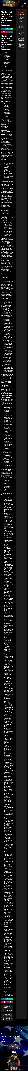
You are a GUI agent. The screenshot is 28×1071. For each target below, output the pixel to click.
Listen (16, 1034)
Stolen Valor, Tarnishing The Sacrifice (8, 887)
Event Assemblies (6, 1036)
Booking (17, 1036)
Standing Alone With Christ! (8, 946)
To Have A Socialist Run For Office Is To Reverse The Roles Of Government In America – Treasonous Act (8, 553)
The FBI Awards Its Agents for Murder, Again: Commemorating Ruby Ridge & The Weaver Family (8, 540)
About (16, 1039)
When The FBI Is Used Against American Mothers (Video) (8, 575)
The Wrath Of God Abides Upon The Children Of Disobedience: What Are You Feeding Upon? (8, 986)
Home (2, 1030)
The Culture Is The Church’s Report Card (7, 699)
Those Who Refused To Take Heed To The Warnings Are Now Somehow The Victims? (8, 894)
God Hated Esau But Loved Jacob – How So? (8, 977)
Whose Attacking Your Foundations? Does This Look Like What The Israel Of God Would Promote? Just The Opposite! (8, 855)
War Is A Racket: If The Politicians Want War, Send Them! (8, 845)
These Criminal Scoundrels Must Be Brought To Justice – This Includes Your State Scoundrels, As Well (8, 720)
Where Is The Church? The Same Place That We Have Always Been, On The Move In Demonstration (8, 690)
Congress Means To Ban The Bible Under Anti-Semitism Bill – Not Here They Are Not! (8, 931)
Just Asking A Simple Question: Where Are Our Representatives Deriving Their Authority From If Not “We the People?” (8, 708)
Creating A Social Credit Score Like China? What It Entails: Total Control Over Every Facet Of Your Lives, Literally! (8, 674)
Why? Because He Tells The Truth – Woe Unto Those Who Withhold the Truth (8, 594)
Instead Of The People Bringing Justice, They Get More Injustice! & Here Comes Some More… (8, 585)
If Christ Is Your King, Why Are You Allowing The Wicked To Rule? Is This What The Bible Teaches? (8, 905)
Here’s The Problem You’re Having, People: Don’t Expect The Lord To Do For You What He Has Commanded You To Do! (8, 955)
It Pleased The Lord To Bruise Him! (8, 994)
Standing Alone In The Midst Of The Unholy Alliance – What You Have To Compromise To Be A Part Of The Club (8, 604)
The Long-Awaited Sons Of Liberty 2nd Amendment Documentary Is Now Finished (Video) (8, 798)
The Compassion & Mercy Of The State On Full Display (8, 640)
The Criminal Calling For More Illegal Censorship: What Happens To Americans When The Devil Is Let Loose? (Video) (8, 629)
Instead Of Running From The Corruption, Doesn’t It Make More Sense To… (8, 501)
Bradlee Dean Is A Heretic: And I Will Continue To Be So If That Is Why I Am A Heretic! (8, 821)
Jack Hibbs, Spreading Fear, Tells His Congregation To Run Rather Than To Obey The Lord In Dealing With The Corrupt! (8, 565)
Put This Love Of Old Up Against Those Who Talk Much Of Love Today (8, 773)
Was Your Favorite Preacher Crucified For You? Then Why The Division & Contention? (8, 747)
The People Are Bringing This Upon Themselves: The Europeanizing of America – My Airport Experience (8, 616)
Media (16, 1041)
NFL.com (7, 101)
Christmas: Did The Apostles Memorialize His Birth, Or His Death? (8, 940)
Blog (2, 1039)
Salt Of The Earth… (7, 682)
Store (2, 1034)
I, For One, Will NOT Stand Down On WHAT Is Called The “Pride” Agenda (8, 648)
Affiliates (3, 1041)
